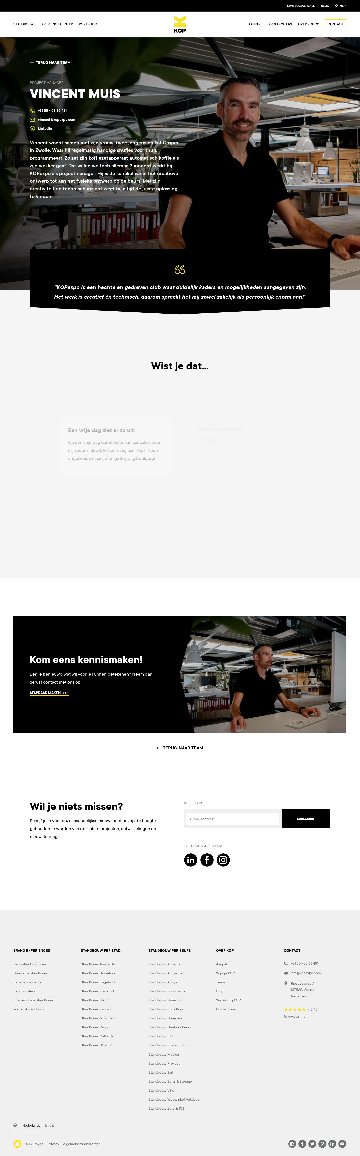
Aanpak (254, 24)
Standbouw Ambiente (166, 973)
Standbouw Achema (164, 964)
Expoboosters (279, 24)
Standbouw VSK (161, 1090)
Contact (336, 24)
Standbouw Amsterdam (99, 964)
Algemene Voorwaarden (82, 1144)
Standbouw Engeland (98, 982)
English (50, 1125)
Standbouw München (98, 1018)
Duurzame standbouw (31, 973)
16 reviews (295, 1016)
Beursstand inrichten (30, 964)
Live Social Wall (301, 6)
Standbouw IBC (161, 1036)
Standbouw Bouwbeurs (167, 991)
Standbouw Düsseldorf (99, 973)
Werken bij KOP (228, 1000)
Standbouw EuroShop (166, 1009)
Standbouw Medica (164, 1054)
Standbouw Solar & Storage (170, 1081)
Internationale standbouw (34, 1000)
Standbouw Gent (94, 1000)
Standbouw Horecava (165, 1018)
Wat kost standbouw (30, 1009)
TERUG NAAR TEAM (180, 747)
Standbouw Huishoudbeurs (170, 1027)
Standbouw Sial (161, 1072)
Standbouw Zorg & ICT (166, 1108)
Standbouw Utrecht (96, 1045)
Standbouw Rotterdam (98, 1036)
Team (220, 982)
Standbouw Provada (164, 1063)
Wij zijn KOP (225, 973)
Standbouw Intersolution (168, 1045)
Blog (325, 6)
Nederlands (31, 1125)
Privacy (53, 1144)
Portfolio (88, 24)
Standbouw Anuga (163, 982)
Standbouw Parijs (94, 1027)
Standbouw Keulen (96, 1009)
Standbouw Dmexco (165, 1000)
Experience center (56, 24)
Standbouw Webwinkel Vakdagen (175, 1099)
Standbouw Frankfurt (97, 991)
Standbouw (24, 24)
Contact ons (226, 1009)
